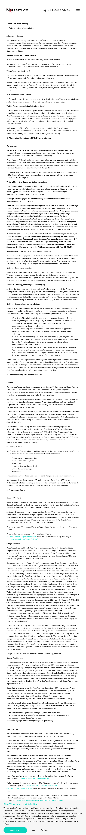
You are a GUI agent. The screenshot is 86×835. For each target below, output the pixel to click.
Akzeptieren (15, 830)
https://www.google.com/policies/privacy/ (22, 539)
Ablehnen (44, 830)
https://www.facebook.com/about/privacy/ (33, 778)
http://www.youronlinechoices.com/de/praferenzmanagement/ (40, 800)
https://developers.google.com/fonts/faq (21, 537)
